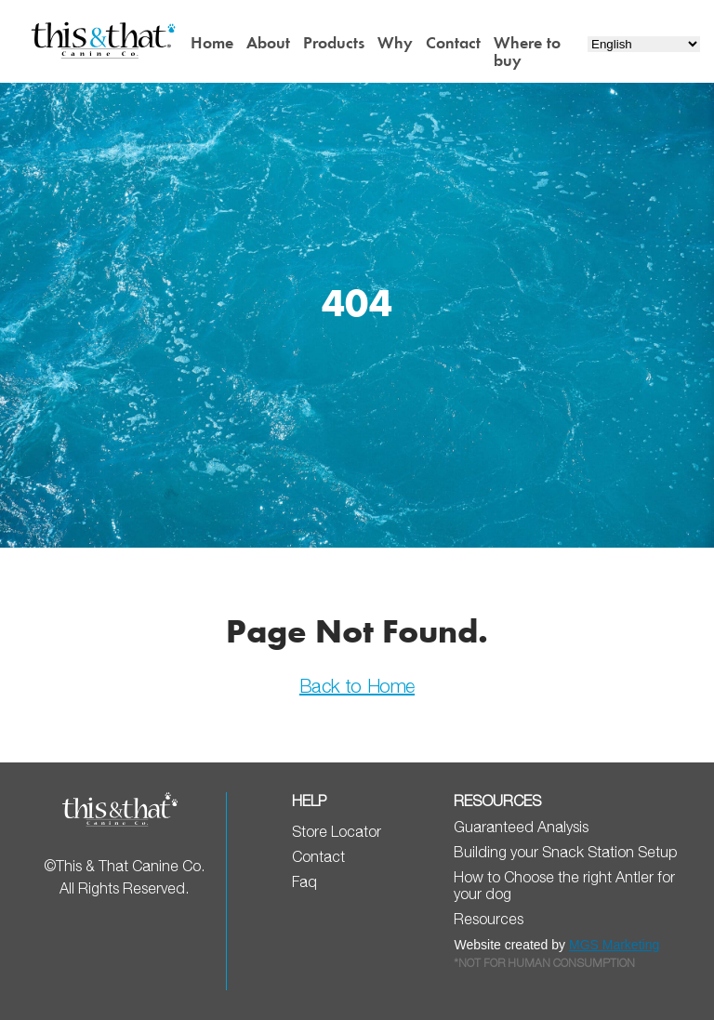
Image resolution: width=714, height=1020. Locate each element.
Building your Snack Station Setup (566, 851)
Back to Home (357, 685)
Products (333, 43)
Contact (453, 43)
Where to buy (527, 52)
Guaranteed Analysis (521, 826)
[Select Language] (644, 44)
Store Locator (336, 831)
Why (395, 43)
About (268, 43)
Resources (488, 918)
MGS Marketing (614, 944)
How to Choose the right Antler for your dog (564, 885)
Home (212, 43)
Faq (304, 881)
